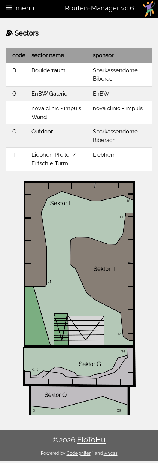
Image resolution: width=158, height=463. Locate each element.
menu (20, 8)
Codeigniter (79, 453)
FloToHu (91, 439)
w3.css (111, 453)
